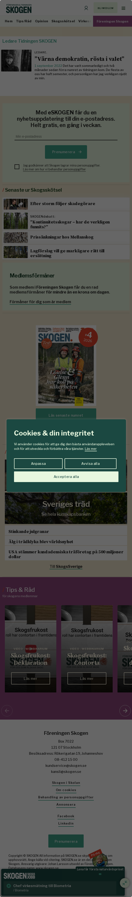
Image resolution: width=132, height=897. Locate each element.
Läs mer (91, 449)
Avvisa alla (90, 463)
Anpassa (38, 463)
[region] (66, 448)
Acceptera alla (66, 477)
